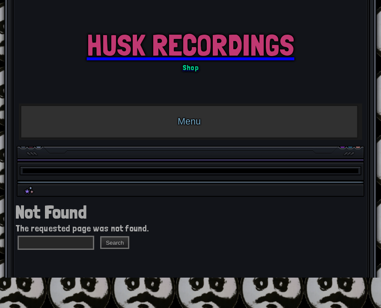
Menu (189, 121)
